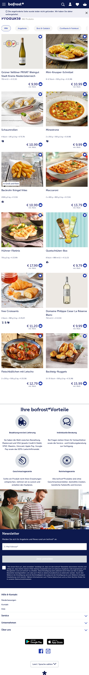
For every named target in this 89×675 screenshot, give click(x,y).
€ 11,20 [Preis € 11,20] (31, 326)
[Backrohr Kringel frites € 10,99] (22, 182)
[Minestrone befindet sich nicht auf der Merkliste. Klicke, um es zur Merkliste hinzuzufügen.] (84, 94)
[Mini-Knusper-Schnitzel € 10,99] (67, 62)
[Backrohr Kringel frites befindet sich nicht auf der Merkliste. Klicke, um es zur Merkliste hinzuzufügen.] (40, 154)
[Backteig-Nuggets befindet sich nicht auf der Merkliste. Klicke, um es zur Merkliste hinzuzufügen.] (84, 336)
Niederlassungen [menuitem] (8, 600)
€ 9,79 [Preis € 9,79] (77, 265)
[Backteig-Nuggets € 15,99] (67, 362)
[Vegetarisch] (2, 141)
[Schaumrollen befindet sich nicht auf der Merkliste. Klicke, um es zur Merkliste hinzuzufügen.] (40, 94)
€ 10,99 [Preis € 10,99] (76, 84)
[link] (25, 4)
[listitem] (22, 433)
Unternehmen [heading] (44, 622)
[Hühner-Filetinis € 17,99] (22, 242)
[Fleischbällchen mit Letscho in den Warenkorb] (40, 383)
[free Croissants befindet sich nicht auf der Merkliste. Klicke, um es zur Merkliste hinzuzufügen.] (40, 275)
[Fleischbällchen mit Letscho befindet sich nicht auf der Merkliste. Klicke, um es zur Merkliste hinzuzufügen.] (40, 336)
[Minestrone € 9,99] (67, 121)
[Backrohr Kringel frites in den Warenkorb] (40, 205)
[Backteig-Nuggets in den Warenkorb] (85, 383)
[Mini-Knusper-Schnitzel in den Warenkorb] (85, 84)
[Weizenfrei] (5, 322)
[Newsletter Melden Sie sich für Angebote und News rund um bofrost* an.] (44, 558)
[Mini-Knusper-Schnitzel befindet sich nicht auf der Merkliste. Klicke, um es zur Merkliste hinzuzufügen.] (84, 37)
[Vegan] (2, 201)
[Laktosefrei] (2, 322)
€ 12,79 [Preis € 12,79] (31, 383)
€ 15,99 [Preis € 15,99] (76, 383)
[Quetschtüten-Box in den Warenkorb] (85, 265)
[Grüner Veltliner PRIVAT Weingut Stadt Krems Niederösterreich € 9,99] (22, 62)
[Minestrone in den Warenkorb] (85, 145)
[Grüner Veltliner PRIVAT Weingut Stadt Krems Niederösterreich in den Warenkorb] (40, 84)
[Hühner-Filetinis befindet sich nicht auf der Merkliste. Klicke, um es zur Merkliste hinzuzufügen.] (40, 215)
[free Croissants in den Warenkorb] (40, 326)
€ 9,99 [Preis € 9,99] (32, 84)
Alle (6, 28)
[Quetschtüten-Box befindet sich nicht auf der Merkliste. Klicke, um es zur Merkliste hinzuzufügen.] (84, 215)
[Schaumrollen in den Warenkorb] (40, 145)
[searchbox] (63, 4)
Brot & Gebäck (43, 28)
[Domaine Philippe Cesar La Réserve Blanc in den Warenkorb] (85, 326)
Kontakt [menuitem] (4, 604)
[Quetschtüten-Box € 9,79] (67, 242)
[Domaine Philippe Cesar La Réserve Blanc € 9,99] (67, 303)
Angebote (22, 28)
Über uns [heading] (44, 629)
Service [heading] (44, 615)
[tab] (70, 4)
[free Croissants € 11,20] (22, 303)
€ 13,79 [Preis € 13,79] (76, 205)
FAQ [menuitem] (3, 609)
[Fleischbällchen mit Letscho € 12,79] (22, 362)
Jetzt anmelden (44, 559)
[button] (5, 4)
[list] (44, 452)
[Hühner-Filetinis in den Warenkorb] (40, 265)
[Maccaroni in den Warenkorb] (85, 205)
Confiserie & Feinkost (69, 28)
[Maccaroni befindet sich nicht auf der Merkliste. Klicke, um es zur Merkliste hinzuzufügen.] (84, 154)
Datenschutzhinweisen (23, 579)
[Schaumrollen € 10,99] (22, 121)
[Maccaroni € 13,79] (67, 182)
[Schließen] (87, 13)
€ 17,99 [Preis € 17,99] (32, 265)
